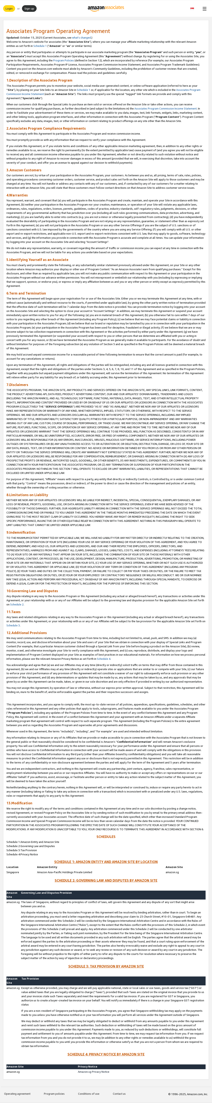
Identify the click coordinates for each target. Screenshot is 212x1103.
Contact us (119, 1093)
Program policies (54, 1093)
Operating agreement (17, 1093)
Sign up (29, 8)
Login (9, 8)
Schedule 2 (17, 604)
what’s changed (81, 37)
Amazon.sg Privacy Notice (93, 1071)
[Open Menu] (204, 8)
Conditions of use (88, 1093)
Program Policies (63, 60)
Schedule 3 (13, 625)
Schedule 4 (103, 658)
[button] (194, 8)
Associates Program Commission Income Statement (165, 108)
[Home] (106, 8)
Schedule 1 (40, 45)
